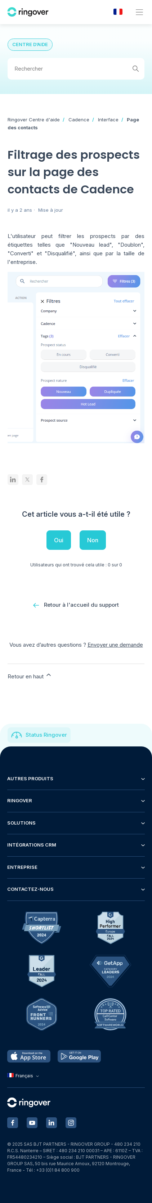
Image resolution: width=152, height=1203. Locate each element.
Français (24, 1075)
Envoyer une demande (115, 644)
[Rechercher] (76, 69)
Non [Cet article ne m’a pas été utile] (92, 540)
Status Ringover (46, 734)
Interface (108, 119)
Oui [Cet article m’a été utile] (58, 540)
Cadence (78, 119)
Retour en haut (30, 675)
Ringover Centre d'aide (34, 119)
